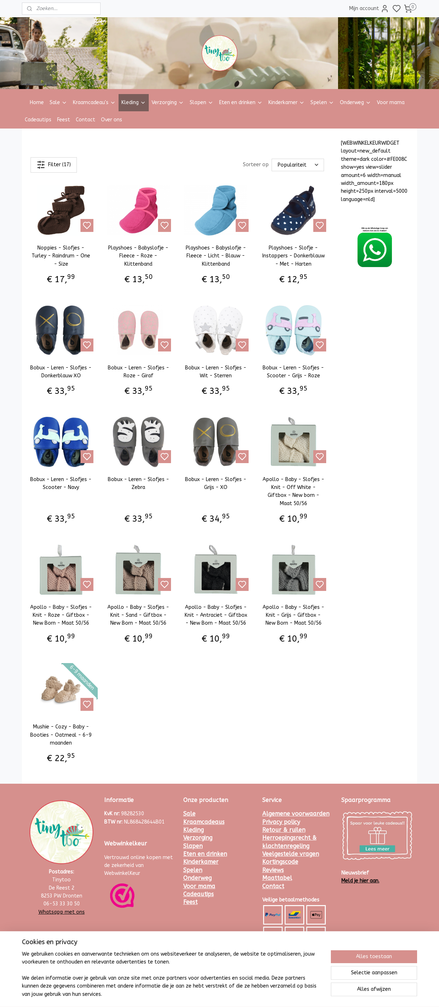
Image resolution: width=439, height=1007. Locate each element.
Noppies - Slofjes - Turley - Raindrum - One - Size (61, 256)
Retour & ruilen (283, 829)
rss (253, 994)
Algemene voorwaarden (295, 813)
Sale (58, 102)
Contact (85, 120)
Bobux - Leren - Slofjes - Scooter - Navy (61, 483)
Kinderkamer (286, 102)
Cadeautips (38, 120)
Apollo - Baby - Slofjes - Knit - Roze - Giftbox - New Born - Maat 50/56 (61, 615)
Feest (63, 120)
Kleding (133, 102)
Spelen (322, 102)
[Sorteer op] (298, 165)
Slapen (201, 102)
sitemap (239, 994)
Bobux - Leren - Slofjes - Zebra (138, 483)
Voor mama (391, 102)
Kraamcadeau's (94, 102)
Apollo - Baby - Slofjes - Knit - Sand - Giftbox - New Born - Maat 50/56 (138, 615)
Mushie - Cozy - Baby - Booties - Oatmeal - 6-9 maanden (61, 735)
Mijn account (369, 8)
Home (37, 102)
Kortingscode (280, 861)
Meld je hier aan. (360, 881)
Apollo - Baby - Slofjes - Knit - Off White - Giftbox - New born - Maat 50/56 (293, 491)
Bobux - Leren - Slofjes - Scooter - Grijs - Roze (293, 371)
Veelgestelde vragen (290, 853)
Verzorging (168, 102)
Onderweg (355, 102)
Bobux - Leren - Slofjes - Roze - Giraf (138, 371)
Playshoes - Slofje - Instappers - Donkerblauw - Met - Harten (293, 256)
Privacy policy (281, 822)
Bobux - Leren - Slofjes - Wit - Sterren (215, 371)
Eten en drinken (241, 102)
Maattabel (277, 878)
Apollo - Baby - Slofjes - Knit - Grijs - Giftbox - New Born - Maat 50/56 (293, 615)
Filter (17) (54, 164)
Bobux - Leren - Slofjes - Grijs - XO (215, 483)
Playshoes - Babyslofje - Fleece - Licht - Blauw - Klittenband (216, 256)
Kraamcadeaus (204, 822)
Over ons (111, 120)
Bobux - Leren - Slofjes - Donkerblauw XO (61, 371)
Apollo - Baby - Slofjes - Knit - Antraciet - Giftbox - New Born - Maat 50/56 (216, 615)
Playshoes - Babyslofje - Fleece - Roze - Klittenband (138, 256)
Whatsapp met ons (61, 912)
